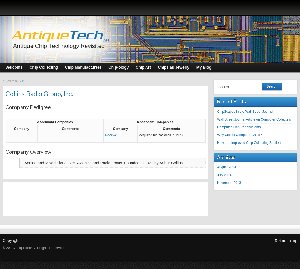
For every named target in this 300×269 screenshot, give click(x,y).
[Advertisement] (105, 198)
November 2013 (229, 183)
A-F (21, 81)
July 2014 (224, 175)
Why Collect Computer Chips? (239, 135)
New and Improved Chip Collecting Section (249, 143)
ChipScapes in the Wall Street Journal (245, 112)
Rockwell (111, 135)
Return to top (286, 241)
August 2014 (226, 167)
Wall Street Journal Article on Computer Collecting (254, 119)
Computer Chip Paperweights (239, 127)
